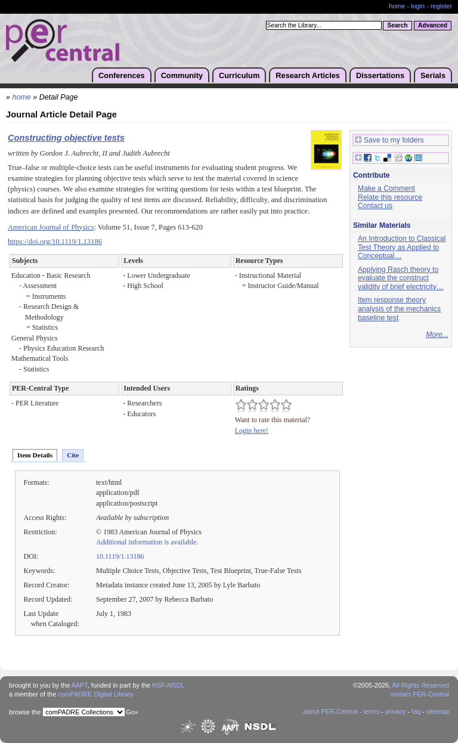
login (418, 6)
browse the (25, 712)
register (441, 6)
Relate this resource (390, 197)
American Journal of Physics (51, 227)
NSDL (175, 685)
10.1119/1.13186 (120, 556)
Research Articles (308, 75)
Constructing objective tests (66, 138)
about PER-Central (330, 711)
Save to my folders (389, 140)
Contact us (375, 206)
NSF (158, 685)
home (397, 6)
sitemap (437, 711)
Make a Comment (386, 188)
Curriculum (239, 75)
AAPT (80, 685)
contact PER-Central (419, 694)
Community (182, 75)
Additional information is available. (147, 542)
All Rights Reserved (421, 685)
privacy (395, 711)
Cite (73, 455)
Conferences (121, 75)
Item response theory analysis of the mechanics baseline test (399, 308)
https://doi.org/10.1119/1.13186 (55, 241)
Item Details (34, 455)
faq (415, 711)
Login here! (251, 430)
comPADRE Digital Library (96, 694)
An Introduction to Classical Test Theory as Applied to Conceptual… (401, 247)
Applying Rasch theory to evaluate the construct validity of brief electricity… (401, 278)
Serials (432, 75)
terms (371, 711)
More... (437, 334)
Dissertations (380, 75)
